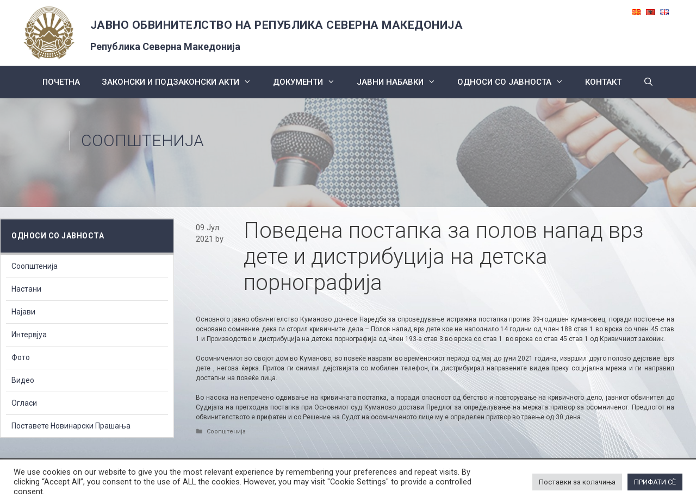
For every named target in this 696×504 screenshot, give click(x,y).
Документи (309, 82)
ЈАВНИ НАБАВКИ (401, 82)
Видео (22, 380)
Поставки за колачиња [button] (577, 482)
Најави (23, 311)
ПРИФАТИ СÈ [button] (655, 482)
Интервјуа (29, 334)
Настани (26, 289)
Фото (20, 357)
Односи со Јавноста (515, 82)
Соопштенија (142, 140)
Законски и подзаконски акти (182, 82)
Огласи (24, 403)
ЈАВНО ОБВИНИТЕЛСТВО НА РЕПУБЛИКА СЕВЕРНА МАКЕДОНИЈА (276, 25)
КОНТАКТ (603, 82)
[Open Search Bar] (648, 82)
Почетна (61, 82)
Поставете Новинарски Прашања (70, 425)
